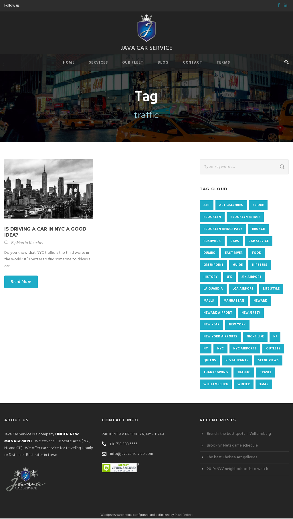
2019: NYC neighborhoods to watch (237, 469)
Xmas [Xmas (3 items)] (263, 385)
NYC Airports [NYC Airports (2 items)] (245, 349)
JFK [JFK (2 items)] (229, 277)
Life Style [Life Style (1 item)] (271, 289)
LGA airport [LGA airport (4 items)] (243, 289)
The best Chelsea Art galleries (232, 458)
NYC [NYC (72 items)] (220, 349)
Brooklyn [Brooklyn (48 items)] (212, 217)
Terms (223, 63)
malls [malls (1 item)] (208, 301)
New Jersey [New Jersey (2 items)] (250, 313)
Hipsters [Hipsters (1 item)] (259, 265)
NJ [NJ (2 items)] (275, 337)
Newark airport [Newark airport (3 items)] (217, 313)
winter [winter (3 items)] (243, 385)
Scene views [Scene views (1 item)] (268, 360)
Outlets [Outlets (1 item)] (273, 349)
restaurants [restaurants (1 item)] (236, 360)
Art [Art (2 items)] (206, 205)
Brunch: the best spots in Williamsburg (239, 434)
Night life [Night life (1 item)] (255, 337)
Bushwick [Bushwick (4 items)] (212, 241)
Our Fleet (132, 63)
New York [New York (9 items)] (237, 325)
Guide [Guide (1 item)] (238, 265)
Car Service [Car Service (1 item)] (258, 241)
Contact (192, 63)
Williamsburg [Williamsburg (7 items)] (215, 385)
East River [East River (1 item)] (234, 253)
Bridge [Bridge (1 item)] (258, 205)
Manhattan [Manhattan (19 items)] (233, 301)
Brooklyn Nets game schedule (232, 446)
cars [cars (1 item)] (234, 241)
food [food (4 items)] (256, 253)
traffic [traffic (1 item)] (243, 373)
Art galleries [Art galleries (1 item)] (231, 205)
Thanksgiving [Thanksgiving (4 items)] (215, 373)
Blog (163, 63)
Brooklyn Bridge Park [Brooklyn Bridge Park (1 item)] (223, 229)
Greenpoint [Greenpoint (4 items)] (213, 265)
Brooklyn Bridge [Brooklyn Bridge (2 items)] (245, 217)
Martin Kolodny (29, 243)
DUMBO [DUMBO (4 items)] (209, 253)
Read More (21, 282)
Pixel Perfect (184, 515)
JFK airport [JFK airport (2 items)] (251, 277)
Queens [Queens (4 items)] (209, 360)
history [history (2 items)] (210, 277)
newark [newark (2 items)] (260, 301)
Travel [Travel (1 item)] (266, 373)
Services (98, 63)
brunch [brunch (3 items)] (258, 229)
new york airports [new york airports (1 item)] (220, 337)
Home (69, 63)
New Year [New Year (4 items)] (211, 325)
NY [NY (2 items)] (205, 349)
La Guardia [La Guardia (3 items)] (213, 289)
